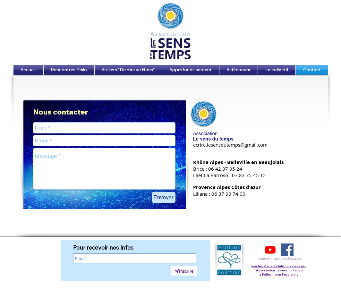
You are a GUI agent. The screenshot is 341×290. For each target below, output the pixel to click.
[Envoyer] (163, 197)
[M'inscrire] (184, 271)
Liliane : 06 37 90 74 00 (219, 194)
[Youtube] (270, 249)
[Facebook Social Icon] (287, 249)
